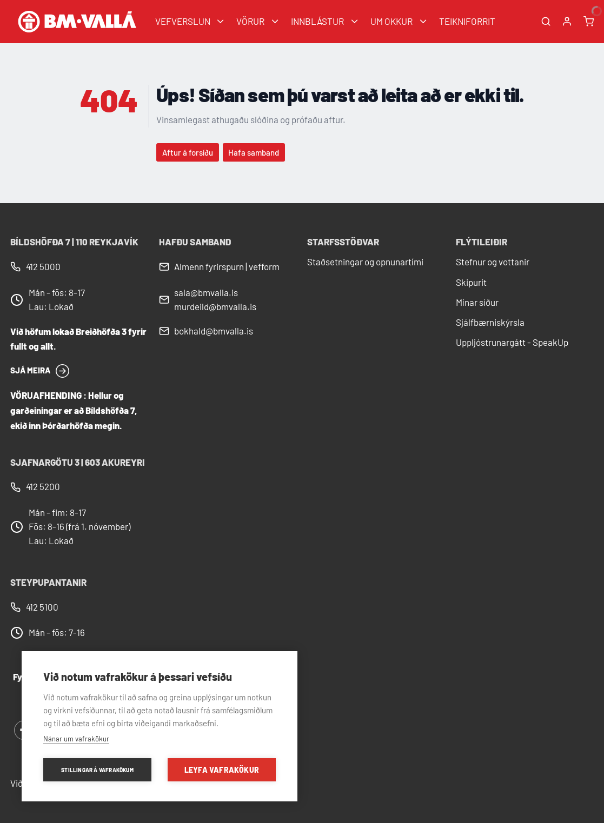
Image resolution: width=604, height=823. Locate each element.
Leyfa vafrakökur (221, 769)
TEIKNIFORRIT (467, 21)
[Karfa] (588, 21)
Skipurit (471, 282)
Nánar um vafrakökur (76, 738)
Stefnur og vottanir (492, 261)
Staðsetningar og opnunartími (365, 261)
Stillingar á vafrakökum (97, 770)
